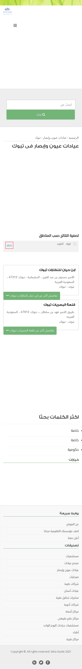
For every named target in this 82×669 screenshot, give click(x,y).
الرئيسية (74, 137)
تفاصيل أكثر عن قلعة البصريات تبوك (30, 330)
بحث (40, 114)
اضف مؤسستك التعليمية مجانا (61, 531)
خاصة (75, 430)
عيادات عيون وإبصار (55, 137)
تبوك (38, 137)
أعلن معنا (73, 538)
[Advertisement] (41, 48)
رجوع (9, 245)
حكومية (73, 449)
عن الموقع (73, 524)
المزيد (60, 244)
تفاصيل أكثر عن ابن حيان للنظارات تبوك (31, 296)
